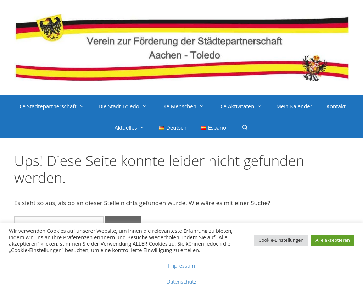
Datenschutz (181, 281)
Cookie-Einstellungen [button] (280, 240)
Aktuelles (133, 127)
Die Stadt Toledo (126, 106)
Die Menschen (186, 106)
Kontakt (336, 106)
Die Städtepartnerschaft (54, 106)
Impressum (181, 265)
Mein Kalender (294, 106)
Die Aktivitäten (243, 106)
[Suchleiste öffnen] (245, 127)
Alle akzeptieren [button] (332, 240)
